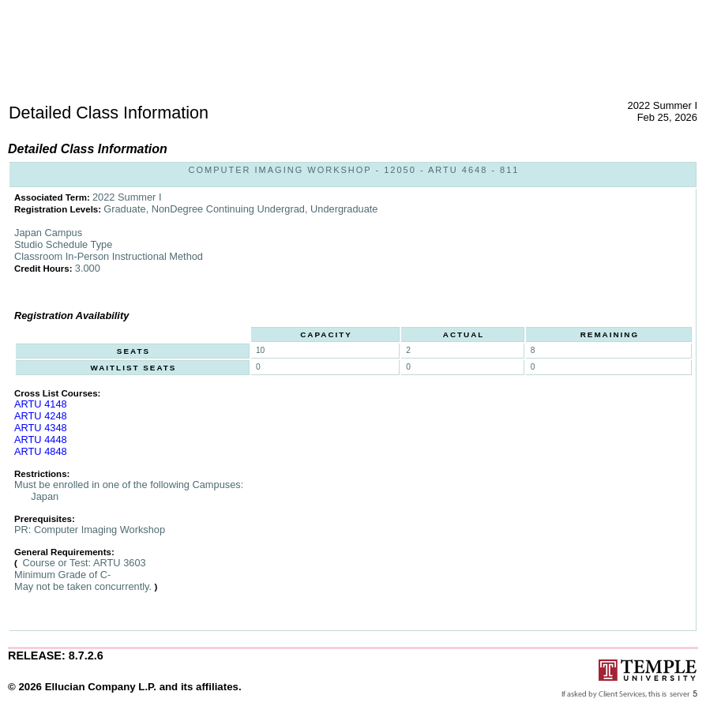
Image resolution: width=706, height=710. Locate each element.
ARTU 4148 (40, 404)
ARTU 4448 (40, 439)
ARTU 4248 (40, 416)
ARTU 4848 (40, 451)
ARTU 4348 (40, 428)
